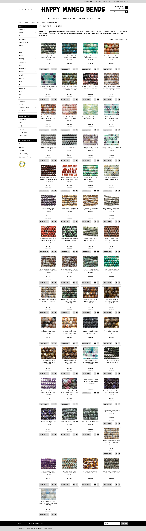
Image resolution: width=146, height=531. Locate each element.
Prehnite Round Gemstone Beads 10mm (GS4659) (111, 178)
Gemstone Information (26, 157)
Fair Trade (22, 129)
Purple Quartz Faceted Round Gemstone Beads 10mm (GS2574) (111, 392)
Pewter (21, 85)
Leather (21, 72)
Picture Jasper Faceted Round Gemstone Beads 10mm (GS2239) (111, 442)
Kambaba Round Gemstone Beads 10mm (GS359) (111, 361)
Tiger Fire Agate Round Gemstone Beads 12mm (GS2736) (48, 362)
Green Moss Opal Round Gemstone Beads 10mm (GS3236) (112, 270)
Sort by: (111, 39)
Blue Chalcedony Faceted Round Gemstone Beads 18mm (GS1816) (48, 503)
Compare (87, 1)
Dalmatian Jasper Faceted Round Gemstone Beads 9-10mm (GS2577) (90, 381)
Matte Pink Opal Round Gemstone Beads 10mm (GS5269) (69, 118)
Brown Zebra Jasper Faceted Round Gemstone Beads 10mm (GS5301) (111, 88)
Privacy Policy (23, 135)
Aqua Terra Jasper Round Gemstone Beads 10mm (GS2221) (69, 472)
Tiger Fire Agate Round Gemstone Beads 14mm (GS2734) (69, 362)
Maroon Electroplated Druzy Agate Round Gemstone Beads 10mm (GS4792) (48, 179)
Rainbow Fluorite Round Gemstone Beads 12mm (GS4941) (111, 118)
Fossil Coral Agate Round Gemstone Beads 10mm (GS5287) (48, 118)
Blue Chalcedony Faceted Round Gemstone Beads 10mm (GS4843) (69, 148)
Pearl (20, 81)
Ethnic (21, 55)
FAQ (20, 126)
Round (43, 22)
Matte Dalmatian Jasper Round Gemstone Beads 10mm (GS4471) (111, 209)
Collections (22, 39)
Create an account (123, 1)
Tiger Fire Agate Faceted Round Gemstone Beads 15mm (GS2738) (111, 331)
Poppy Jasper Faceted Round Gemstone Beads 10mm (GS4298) (48, 240)
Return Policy (23, 132)
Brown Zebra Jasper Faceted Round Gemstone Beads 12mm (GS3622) (48, 270)
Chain (21, 46)
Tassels (21, 98)
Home (19, 22)
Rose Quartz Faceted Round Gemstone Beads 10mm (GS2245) (112, 411)
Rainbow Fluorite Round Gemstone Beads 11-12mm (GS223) (90, 362)
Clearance (22, 29)
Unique (21, 104)
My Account (98, 1)
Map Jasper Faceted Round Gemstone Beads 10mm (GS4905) (48, 148)
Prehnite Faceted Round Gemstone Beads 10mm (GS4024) (90, 240)
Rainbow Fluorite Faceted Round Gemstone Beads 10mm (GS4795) (112, 148)
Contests (21, 150)
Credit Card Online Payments (22, 168)
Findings (21, 59)
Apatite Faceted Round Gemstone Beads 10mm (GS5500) (69, 57)
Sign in (115, 1)
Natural (21, 78)
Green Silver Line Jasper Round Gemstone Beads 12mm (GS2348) (69, 422)
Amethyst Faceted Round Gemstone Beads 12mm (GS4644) (48, 209)
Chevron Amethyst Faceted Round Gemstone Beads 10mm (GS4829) (90, 148)
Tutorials (21, 147)
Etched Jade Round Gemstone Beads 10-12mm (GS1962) (111, 472)
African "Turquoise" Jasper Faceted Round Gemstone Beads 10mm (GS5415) (69, 88)
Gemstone (26, 22)
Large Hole (22, 68)
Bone (21, 36)
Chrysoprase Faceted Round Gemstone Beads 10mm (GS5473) (90, 57)
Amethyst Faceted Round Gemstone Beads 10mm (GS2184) (48, 472)
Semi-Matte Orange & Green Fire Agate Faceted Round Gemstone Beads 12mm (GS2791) (69, 332)
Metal (21, 75)
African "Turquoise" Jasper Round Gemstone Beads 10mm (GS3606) (90, 270)
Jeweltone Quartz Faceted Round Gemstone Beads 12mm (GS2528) (69, 392)
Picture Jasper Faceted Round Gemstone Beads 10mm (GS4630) (69, 209)
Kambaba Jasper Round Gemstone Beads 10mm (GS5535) (48, 57)
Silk (20, 94)
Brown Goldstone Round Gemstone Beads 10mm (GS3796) (112, 240)
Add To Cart (44, 69)
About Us (22, 122)
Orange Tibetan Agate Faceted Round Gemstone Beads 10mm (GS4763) (69, 179)
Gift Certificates (107, 1)
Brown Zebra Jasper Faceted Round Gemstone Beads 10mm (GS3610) (69, 270)
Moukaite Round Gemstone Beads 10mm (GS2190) (90, 472)
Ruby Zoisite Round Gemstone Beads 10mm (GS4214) (69, 239)
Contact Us (22, 119)
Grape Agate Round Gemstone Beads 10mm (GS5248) (90, 117)
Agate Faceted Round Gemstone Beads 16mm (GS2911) (111, 301)
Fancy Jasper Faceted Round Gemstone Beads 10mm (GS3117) (69, 301)
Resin (21, 91)
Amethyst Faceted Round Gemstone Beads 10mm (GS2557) (48, 392)
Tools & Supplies (24, 107)
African (21, 33)
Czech (21, 49)
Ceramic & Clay (23, 42)
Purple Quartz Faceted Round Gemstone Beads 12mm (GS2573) (48, 422)
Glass (21, 65)
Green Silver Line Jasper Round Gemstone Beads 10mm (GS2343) (90, 422)
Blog (20, 144)
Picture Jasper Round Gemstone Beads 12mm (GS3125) (48, 300)
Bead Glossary (23, 154)
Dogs (21, 52)
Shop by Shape (35, 22)
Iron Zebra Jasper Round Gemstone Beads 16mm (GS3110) (90, 301)
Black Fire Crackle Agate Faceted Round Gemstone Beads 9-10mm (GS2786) (90, 331)
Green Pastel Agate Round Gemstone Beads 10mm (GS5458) (111, 57)
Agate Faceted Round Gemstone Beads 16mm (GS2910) (48, 331)
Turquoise (22, 101)
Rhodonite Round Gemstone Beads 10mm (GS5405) (90, 87)
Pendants (22, 88)
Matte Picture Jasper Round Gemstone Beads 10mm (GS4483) (90, 209)
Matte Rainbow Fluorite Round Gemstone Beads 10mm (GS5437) (48, 88)
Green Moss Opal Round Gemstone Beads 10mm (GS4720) (90, 179)
